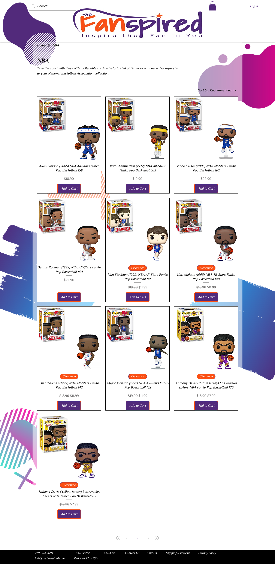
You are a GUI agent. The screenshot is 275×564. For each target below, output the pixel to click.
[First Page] (117, 538)
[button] (212, 5)
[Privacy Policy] (207, 553)
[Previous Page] (126, 538)
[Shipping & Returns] (178, 553)
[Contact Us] (132, 553)
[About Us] (109, 553)
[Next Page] (148, 538)
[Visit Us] (151, 553)
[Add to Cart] (69, 188)
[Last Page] (157, 538)
